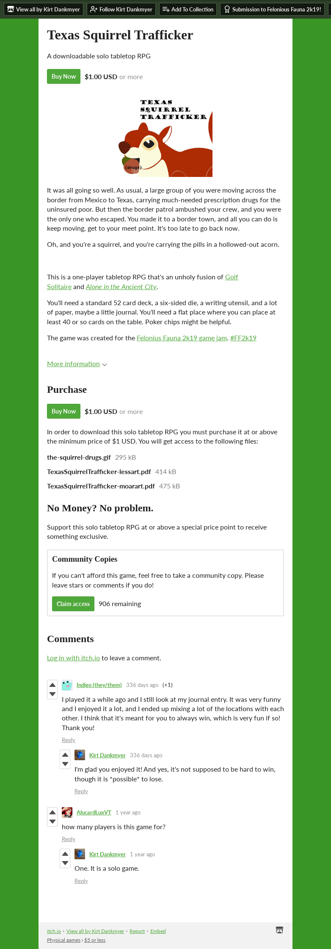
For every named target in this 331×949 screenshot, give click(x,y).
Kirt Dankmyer (107, 755)
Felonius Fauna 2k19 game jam (182, 338)
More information (77, 363)
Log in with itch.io (73, 658)
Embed (158, 931)
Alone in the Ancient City (121, 286)
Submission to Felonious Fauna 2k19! (272, 9)
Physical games (63, 940)
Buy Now (64, 76)
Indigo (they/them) (99, 684)
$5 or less (94, 940)
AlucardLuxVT (94, 812)
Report (137, 931)
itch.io (54, 931)
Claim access (73, 603)
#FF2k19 (243, 338)
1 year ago (128, 812)
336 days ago (142, 684)
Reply (68, 740)
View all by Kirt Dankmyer (95, 931)
